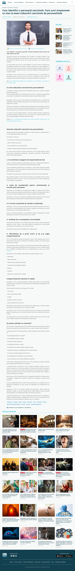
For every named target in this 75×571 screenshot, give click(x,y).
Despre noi (11, 562)
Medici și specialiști (18, 562)
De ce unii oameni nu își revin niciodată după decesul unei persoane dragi (9, 431)
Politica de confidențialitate (28, 562)
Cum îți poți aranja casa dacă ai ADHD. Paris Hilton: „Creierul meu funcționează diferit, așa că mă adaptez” (64, 543)
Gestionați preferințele (46, 562)
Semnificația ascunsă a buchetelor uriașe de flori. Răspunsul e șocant (28, 474)
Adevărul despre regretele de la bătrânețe (10, 473)
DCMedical (4, 7)
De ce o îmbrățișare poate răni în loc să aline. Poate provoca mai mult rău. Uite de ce (10, 451)
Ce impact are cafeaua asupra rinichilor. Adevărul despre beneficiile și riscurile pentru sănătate (67, 37)
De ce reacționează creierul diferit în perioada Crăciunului (63, 495)
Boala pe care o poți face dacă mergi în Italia (46, 430)
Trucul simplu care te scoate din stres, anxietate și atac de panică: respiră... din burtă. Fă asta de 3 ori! (46, 496)
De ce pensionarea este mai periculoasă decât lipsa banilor (46, 474)
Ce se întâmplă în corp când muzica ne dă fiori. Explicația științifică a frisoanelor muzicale (46, 520)
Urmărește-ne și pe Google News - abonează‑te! (19, 407)
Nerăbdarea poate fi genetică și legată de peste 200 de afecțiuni (28, 519)
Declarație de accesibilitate (60, 562)
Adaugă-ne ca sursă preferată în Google (18, 48)
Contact (52, 562)
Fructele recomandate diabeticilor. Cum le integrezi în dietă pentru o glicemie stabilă (67, 30)
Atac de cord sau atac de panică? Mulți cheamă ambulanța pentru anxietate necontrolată (10, 520)
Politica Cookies (37, 562)
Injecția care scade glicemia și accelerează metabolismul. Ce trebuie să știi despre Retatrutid (67, 51)
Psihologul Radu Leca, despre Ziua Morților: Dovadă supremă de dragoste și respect (28, 431)
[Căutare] (72, 2)
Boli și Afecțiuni (10, 7)
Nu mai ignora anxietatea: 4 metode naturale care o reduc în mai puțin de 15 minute (46, 543)
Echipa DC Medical (7, 16)
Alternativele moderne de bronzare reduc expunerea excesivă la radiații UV (68, 44)
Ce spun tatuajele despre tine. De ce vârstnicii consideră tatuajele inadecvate (28, 451)
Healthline (9, 250)
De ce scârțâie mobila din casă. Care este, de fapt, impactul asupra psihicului (10, 496)
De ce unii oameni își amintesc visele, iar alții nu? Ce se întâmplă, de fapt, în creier (45, 451)
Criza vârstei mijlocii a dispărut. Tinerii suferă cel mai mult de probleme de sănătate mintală (28, 496)
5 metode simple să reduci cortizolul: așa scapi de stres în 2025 (63, 451)
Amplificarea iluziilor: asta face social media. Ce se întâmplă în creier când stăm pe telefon (10, 543)
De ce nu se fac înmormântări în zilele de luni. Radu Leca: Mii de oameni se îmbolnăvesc (63, 474)
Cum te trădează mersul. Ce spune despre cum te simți (63, 430)
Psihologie (16, 7)
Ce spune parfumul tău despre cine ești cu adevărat (27, 542)
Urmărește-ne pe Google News (37, 48)
